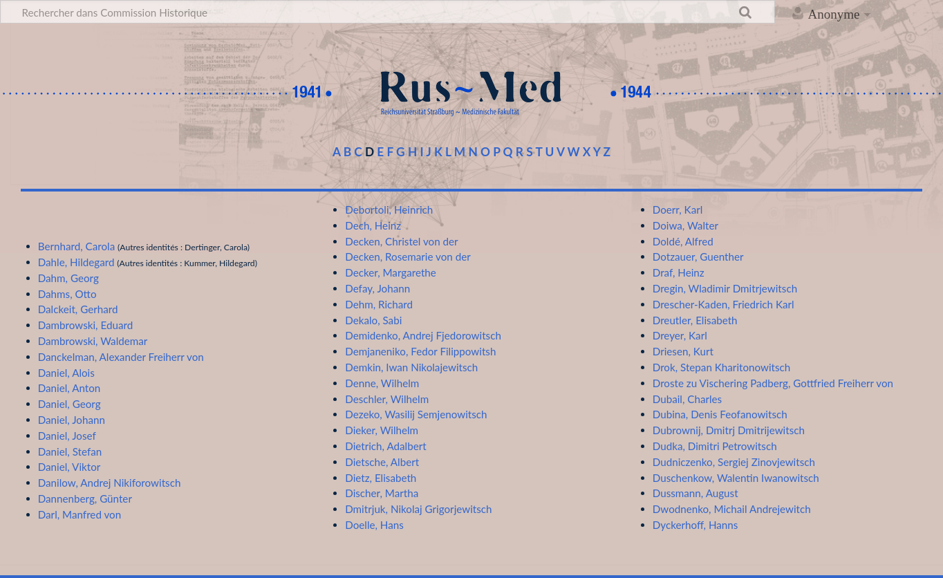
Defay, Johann (377, 288)
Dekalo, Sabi (373, 320)
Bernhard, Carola (76, 246)
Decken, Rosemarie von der (407, 256)
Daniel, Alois (66, 372)
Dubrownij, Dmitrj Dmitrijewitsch (729, 430)
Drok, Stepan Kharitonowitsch (722, 367)
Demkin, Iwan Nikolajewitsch (411, 367)
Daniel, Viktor (69, 466)
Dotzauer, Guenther (698, 256)
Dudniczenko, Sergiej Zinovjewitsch (734, 462)
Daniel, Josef (67, 435)
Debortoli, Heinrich (389, 209)
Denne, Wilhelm (382, 383)
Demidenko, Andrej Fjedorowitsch (423, 335)
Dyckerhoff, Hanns (695, 525)
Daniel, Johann (71, 419)
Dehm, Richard (379, 304)
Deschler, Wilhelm (387, 399)
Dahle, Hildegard (76, 262)
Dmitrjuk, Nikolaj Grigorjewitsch (418, 509)
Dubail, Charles (687, 399)
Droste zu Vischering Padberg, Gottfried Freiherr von (773, 383)
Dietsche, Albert (382, 462)
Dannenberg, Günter (85, 498)
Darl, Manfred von (79, 514)
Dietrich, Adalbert (385, 446)
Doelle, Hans (374, 525)
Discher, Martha (381, 493)
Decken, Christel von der (401, 241)
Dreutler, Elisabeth (695, 320)
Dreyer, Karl (680, 335)
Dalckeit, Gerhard (78, 309)
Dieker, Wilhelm (381, 430)
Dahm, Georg (68, 278)
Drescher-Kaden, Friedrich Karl (723, 304)
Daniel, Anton (69, 388)
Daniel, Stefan (70, 451)
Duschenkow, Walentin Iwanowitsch (736, 478)
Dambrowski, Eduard (85, 325)
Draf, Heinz (678, 272)
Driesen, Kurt (683, 351)
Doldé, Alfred (683, 241)
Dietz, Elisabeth (380, 478)
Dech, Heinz (373, 225)
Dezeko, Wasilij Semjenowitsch (416, 414)
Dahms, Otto (67, 294)
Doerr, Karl (678, 209)
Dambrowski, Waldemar (93, 341)
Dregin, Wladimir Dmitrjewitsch (725, 288)
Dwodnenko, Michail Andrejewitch (732, 509)
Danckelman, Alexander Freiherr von (121, 357)
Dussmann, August (695, 493)
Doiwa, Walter (685, 225)
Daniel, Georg (69, 404)
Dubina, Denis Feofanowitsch (720, 414)
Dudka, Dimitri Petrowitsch (715, 446)
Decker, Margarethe (390, 272)
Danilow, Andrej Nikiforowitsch (109, 482)
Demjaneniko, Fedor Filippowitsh (420, 351)
